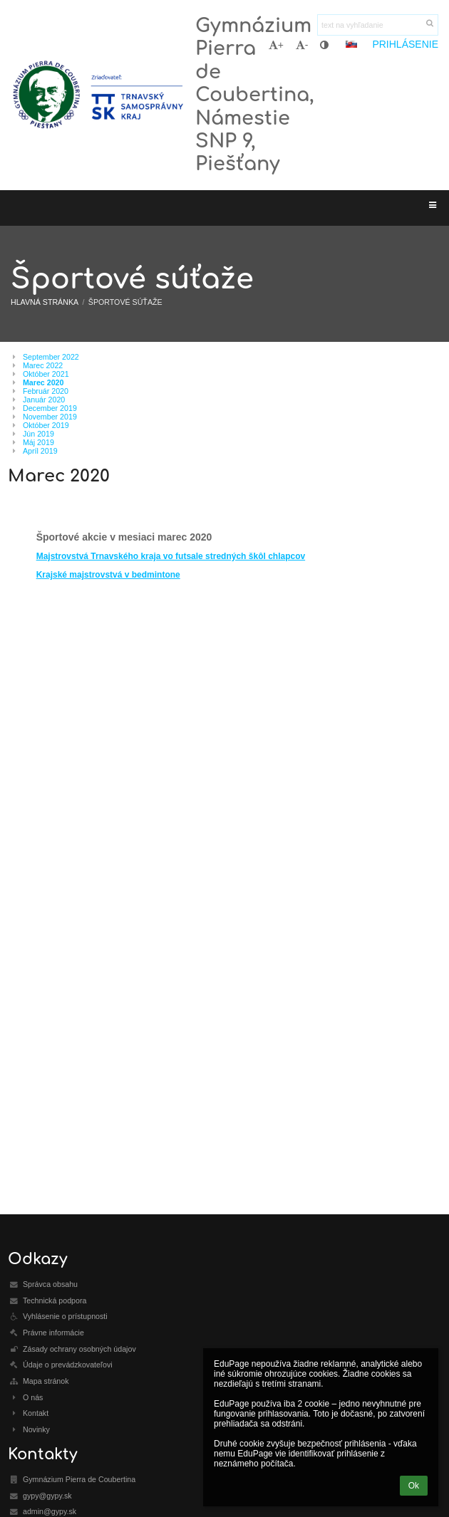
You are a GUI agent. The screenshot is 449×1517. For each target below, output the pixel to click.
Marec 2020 (43, 382)
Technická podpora (54, 1300)
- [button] (302, 45)
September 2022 (51, 357)
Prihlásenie (405, 44)
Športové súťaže (125, 302)
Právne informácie (53, 1332)
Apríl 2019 (40, 451)
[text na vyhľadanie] (377, 25)
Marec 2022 (43, 365)
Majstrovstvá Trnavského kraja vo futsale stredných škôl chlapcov (171, 556)
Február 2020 (45, 391)
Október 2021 (46, 374)
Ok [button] (413, 1486)
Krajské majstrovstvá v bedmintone (108, 575)
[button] (351, 44)
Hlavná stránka (44, 302)
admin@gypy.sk (49, 1511)
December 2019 (50, 408)
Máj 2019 (38, 442)
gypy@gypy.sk (47, 1495)
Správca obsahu (50, 1284)
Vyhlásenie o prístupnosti (65, 1316)
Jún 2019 (38, 433)
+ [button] (276, 45)
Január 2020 (44, 399)
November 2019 (50, 416)
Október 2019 (46, 425)
